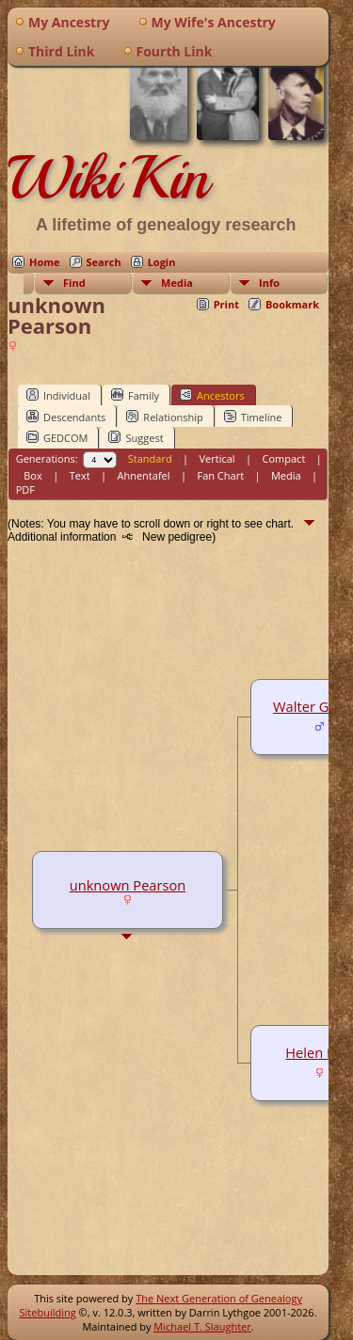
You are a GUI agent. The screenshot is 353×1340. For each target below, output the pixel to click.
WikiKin (108, 177)
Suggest (135, 437)
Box (32, 475)
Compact (284, 458)
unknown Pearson (128, 884)
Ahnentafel (143, 475)
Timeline (253, 416)
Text (80, 475)
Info (269, 283)
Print (226, 304)
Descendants (65, 416)
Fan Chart (220, 475)
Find (74, 283)
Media (177, 283)
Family (135, 394)
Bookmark (292, 304)
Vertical (217, 458)
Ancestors (212, 394)
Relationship (164, 416)
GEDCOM (57, 437)
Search (104, 262)
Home (44, 262)
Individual (58, 394)
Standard (150, 458)
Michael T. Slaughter (201, 1326)
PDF (25, 489)
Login (162, 262)
